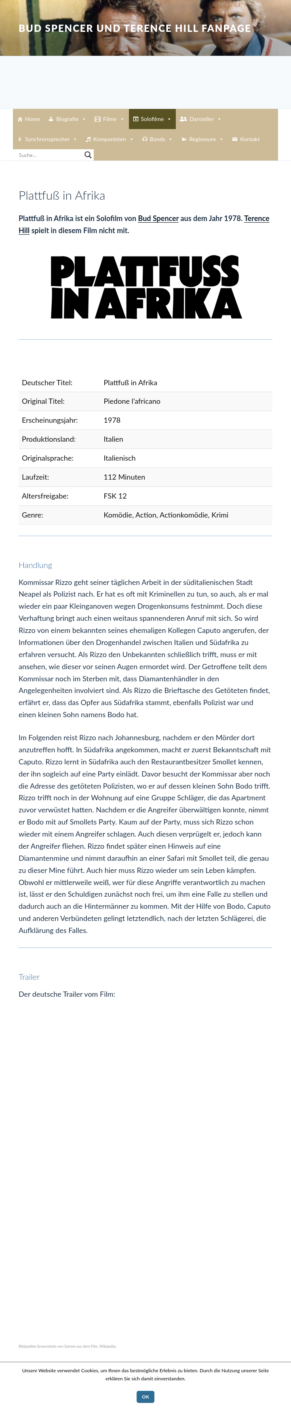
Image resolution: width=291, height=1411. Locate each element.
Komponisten (113, 139)
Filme (113, 119)
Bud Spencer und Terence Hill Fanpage (135, 28)
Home (32, 118)
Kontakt (250, 139)
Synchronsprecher (51, 139)
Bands (161, 139)
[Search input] (49, 155)
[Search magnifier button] (88, 155)
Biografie (71, 119)
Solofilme (156, 119)
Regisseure (206, 139)
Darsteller (206, 119)
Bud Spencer (158, 218)
